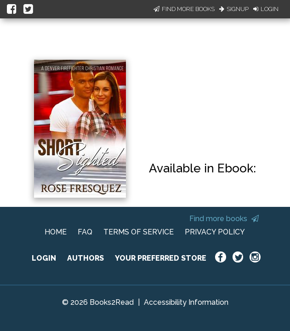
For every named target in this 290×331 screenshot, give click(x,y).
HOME (56, 232)
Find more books (224, 218)
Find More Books (184, 9)
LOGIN (44, 258)
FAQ (85, 232)
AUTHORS (85, 258)
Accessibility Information (186, 302)
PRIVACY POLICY (215, 232)
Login (266, 9)
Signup (234, 9)
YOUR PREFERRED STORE (160, 258)
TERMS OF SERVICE (138, 232)
